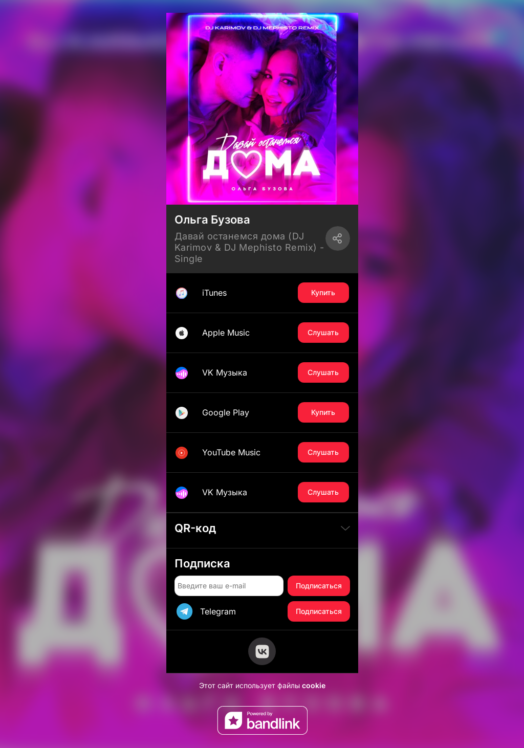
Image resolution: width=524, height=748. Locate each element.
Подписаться (319, 585)
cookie (313, 685)
